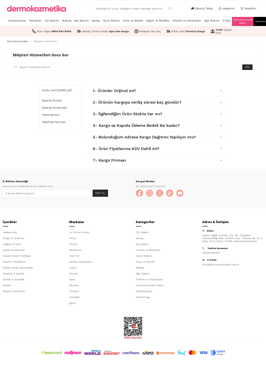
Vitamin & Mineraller (148, 249)
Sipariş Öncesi (52, 100)
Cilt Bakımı (52, 20)
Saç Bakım (142, 244)
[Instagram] (149, 193)
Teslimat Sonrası (54, 122)
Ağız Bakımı (212, 20)
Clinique (74, 291)
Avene (73, 267)
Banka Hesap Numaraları (18, 267)
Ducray (73, 273)
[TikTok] (169, 193)
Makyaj (66, 20)
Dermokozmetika (17, 41)
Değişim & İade (12, 244)
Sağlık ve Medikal (158, 20)
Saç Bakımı (81, 20)
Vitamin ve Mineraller (186, 20)
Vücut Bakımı (111, 20)
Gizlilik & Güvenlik (13, 279)
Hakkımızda (10, 232)
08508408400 (211, 252)
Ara (247, 67)
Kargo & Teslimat (13, 238)
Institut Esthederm (80, 261)
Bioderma (75, 249)
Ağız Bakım (142, 273)
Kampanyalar (17, 20)
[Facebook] (139, 193)
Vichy (72, 238)
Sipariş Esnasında (54, 107)
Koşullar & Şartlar (13, 273)
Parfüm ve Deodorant (149, 279)
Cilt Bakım (142, 232)
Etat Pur (74, 255)
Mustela (74, 285)
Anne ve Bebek (133, 20)
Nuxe (72, 279)
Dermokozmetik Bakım (242, 21)
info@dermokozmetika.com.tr (220, 264)
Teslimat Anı (51, 115)
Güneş (96, 20)
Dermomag (142, 297)
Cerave (73, 244)
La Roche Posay (79, 232)
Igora (72, 302)
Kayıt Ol (100, 193)
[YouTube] (180, 193)
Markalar (35, 20)
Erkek (226, 20)
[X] (159, 193)
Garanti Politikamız (14, 261)
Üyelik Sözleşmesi (14, 249)
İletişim (7, 285)
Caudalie (74, 297)
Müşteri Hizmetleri (14, 291)
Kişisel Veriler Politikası (17, 255)
